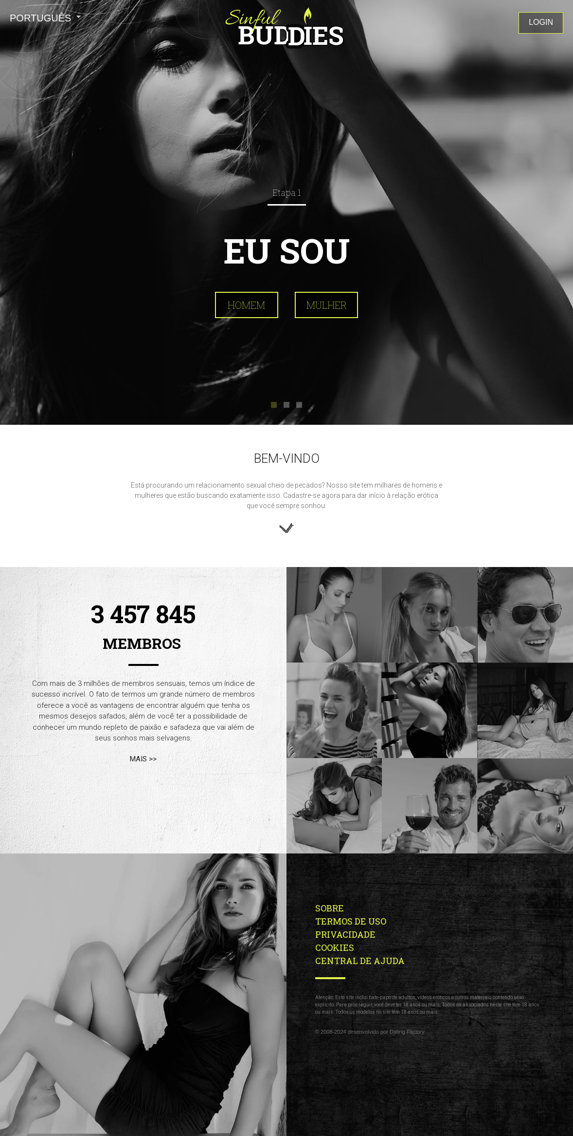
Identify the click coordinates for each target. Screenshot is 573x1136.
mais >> (143, 759)
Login (541, 22)
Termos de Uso (351, 921)
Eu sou (287, 250)
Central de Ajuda (360, 960)
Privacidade (346, 934)
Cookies (334, 947)
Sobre (330, 908)
